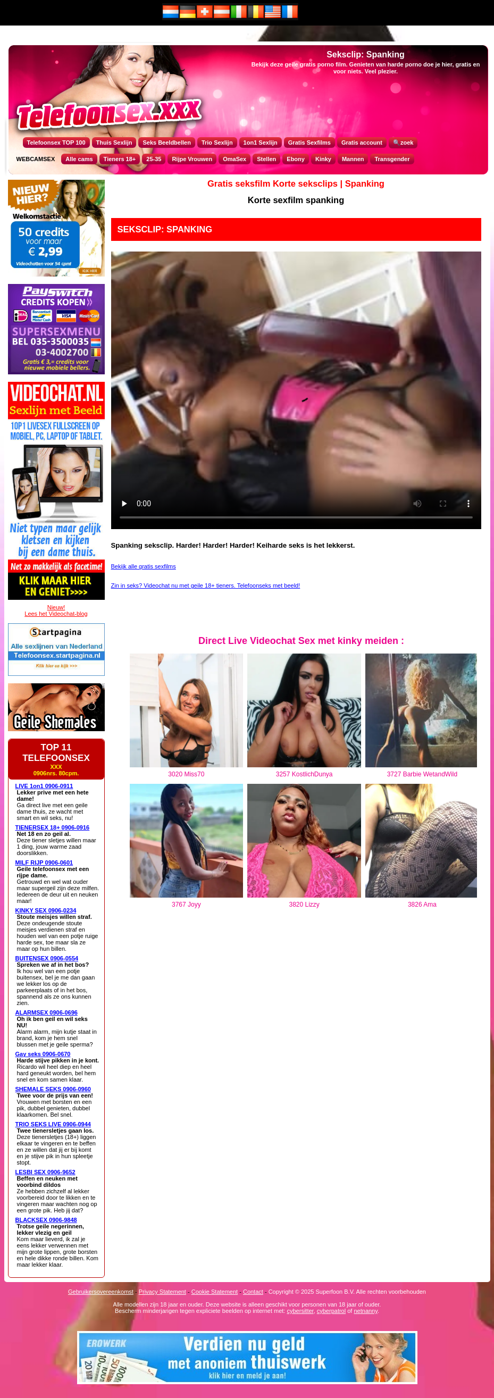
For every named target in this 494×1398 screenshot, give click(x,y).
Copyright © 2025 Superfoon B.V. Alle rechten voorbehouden (347, 1291)
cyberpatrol (331, 1311)
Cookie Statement (214, 1291)
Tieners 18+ (120, 159)
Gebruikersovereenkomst (100, 1291)
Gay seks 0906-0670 (43, 1054)
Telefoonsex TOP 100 (56, 142)
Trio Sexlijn (217, 142)
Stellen (266, 159)
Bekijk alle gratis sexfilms (143, 566)
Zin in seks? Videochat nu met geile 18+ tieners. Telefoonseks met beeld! (205, 585)
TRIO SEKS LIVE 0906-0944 (53, 1124)
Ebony (296, 159)
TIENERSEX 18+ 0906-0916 (52, 827)
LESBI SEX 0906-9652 (45, 1172)
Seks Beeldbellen (167, 142)
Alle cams (79, 159)
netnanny (365, 1311)
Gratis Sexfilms (309, 142)
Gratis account (361, 142)
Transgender (391, 159)
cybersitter (300, 1311)
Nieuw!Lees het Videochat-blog (55, 610)
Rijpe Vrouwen (192, 159)
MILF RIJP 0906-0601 (44, 862)
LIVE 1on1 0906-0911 (44, 786)
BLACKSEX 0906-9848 (46, 1220)
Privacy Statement (162, 1291)
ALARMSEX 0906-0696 (46, 1012)
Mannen (353, 159)
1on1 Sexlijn (261, 142)
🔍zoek (403, 142)
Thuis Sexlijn (114, 142)
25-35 (153, 159)
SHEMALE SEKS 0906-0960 (53, 1089)
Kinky (323, 159)
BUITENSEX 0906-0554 (47, 958)
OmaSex (234, 159)
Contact (253, 1291)
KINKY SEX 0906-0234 (46, 910)
